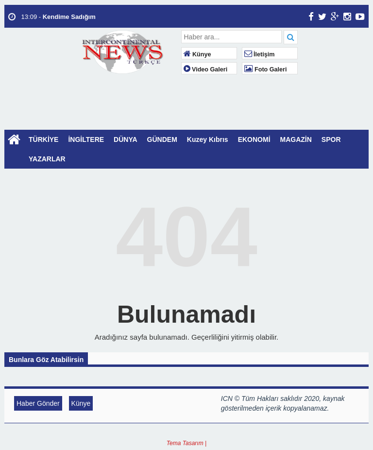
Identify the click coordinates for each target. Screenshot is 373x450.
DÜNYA (125, 139)
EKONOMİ (254, 139)
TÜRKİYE (43, 139)
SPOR (331, 139)
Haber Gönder (38, 403)
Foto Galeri (265, 69)
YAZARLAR (47, 159)
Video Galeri (206, 69)
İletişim (259, 54)
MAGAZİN (296, 139)
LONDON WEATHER (186, 115)
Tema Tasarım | (186, 443)
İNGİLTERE (86, 139)
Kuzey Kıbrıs (207, 139)
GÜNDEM (162, 139)
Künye (197, 54)
